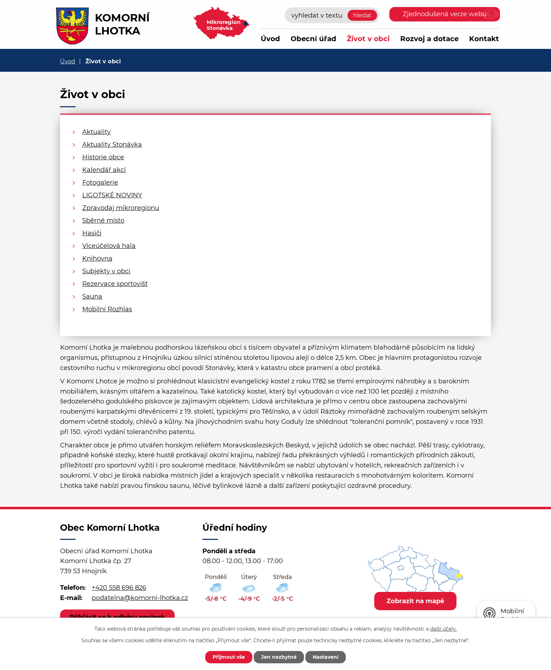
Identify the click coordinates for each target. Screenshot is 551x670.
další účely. (443, 629)
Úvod (270, 38)
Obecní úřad (313, 38)
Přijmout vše (229, 657)
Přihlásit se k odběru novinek (117, 617)
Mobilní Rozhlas (107, 309)
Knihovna (97, 258)
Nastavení (325, 657)
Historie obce (103, 157)
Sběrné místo (103, 220)
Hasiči (92, 233)
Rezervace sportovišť (115, 284)
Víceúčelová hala (109, 246)
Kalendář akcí (104, 170)
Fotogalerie (100, 182)
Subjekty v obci (106, 271)
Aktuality (96, 132)
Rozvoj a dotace (429, 38)
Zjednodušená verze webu (445, 14)
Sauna (92, 296)
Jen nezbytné (279, 657)
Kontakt (484, 38)
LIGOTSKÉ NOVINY (112, 195)
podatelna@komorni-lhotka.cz (140, 598)
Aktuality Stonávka (112, 144)
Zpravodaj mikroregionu (120, 208)
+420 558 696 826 (119, 588)
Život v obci (368, 38)
